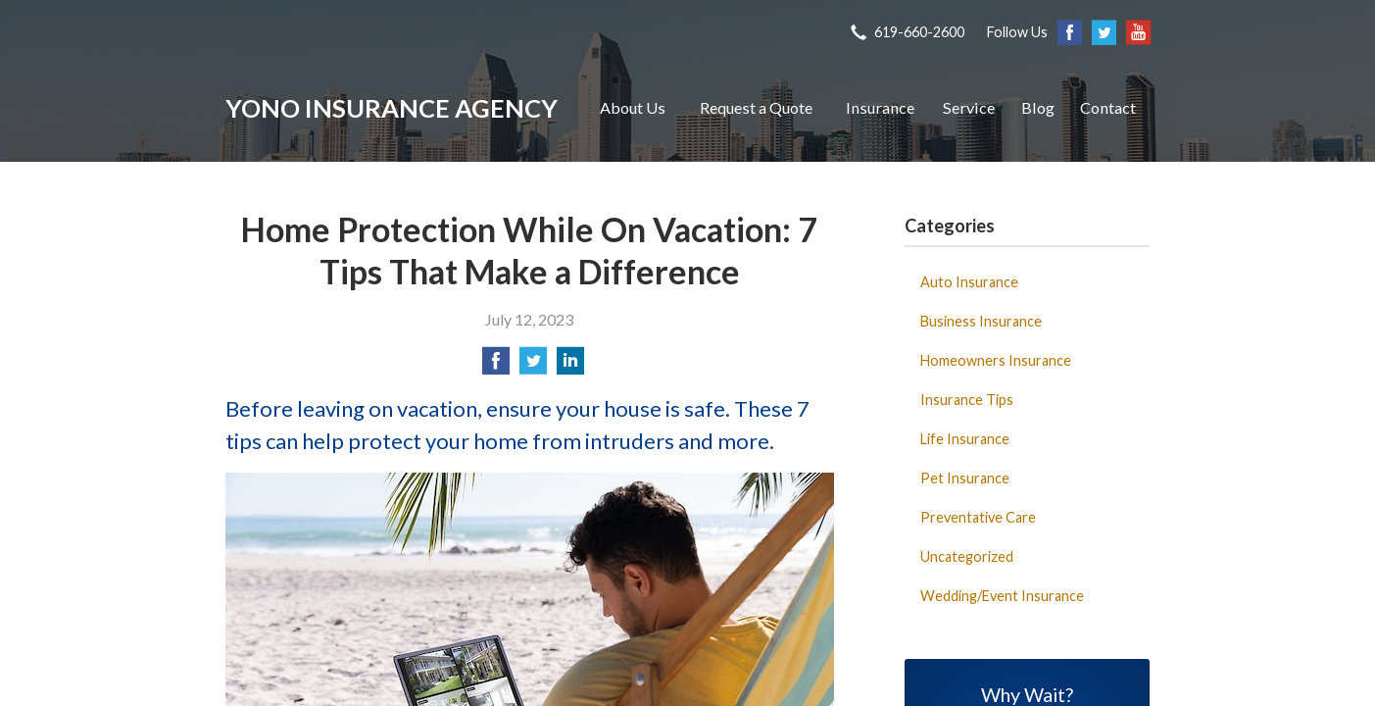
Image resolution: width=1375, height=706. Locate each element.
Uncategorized (966, 556)
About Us (632, 107)
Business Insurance (981, 321)
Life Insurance (964, 438)
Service (969, 107)
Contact (1108, 107)
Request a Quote (756, 107)
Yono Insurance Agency (391, 108)
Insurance (880, 107)
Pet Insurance (964, 478)
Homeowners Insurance (995, 360)
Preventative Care (978, 517)
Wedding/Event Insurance (1002, 595)
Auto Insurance (969, 282)
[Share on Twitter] (533, 366)
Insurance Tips (966, 399)
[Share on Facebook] (496, 366)
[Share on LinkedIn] (570, 366)
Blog (1038, 107)
